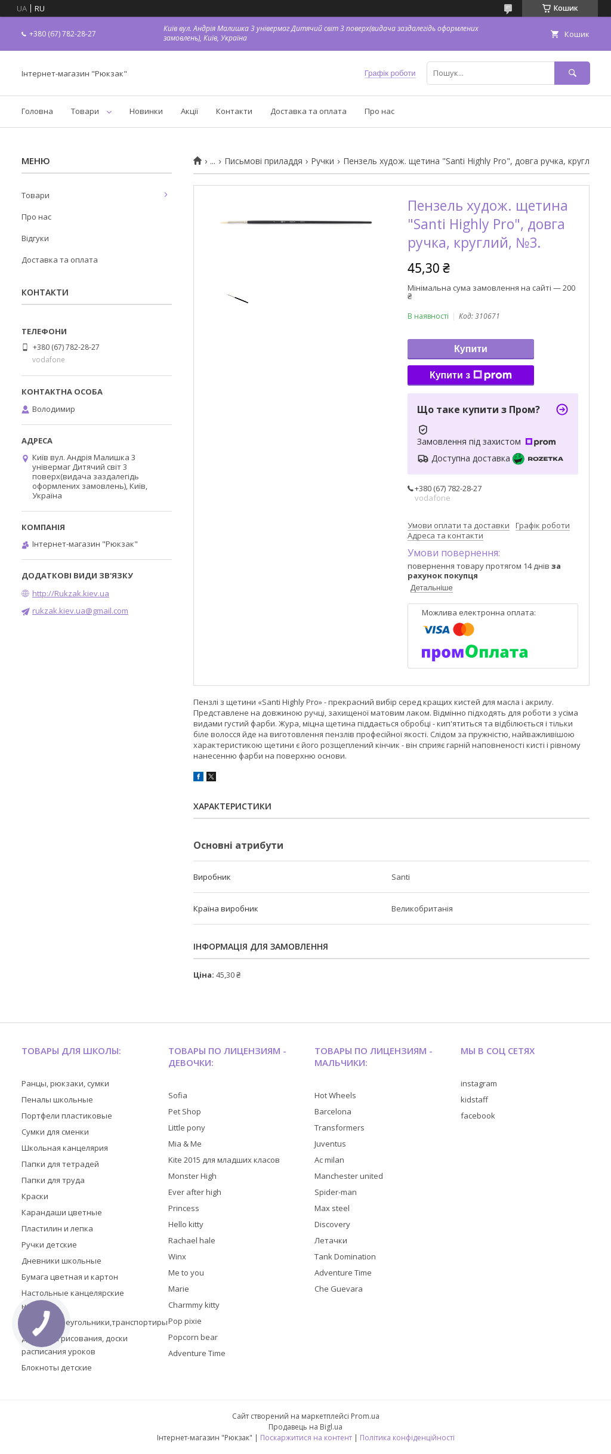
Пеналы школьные (57, 1099)
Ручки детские (49, 1244)
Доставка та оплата (308, 111)
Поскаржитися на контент (306, 1438)
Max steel (332, 1208)
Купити (470, 349)
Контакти (234, 111)
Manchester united (348, 1175)
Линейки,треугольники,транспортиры (94, 1322)
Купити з (471, 375)
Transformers (339, 1127)
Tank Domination (345, 1256)
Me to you (186, 1272)
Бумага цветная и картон (69, 1276)
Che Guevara (338, 1288)
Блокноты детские (56, 1367)
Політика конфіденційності (407, 1438)
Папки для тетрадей (60, 1164)
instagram (479, 1083)
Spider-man (335, 1192)
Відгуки (35, 238)
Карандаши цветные (61, 1212)
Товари (85, 111)
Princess (183, 1208)
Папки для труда (53, 1180)
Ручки (322, 161)
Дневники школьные (61, 1260)
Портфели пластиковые (66, 1115)
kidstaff (474, 1099)
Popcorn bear (193, 1337)
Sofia (177, 1095)
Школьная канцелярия (64, 1147)
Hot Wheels (335, 1095)
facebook (478, 1115)
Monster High (192, 1175)
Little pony (186, 1127)
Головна (37, 111)
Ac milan (329, 1159)
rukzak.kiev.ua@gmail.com (80, 610)
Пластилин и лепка (57, 1228)
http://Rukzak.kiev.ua (70, 593)
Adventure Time (197, 1353)
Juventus (330, 1143)
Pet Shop (184, 1111)
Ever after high (194, 1192)
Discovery (332, 1224)
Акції (189, 111)
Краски (34, 1196)
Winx (177, 1256)
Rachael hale (191, 1240)
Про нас (379, 111)
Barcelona (332, 1111)
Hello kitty (185, 1224)
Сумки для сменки (55, 1131)
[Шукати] (572, 73)
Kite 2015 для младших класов (224, 1159)
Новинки (146, 111)
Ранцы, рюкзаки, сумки (65, 1083)
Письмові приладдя (263, 161)
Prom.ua (365, 1416)
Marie (178, 1288)
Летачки (330, 1240)
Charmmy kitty (194, 1304)
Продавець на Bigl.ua (305, 1427)
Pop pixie (185, 1321)
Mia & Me (185, 1143)
